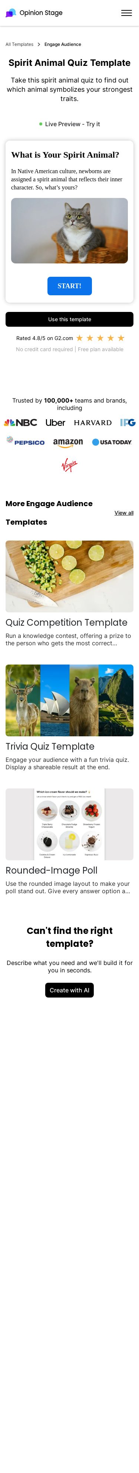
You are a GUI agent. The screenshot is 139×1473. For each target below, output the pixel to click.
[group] (69, 222)
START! (69, 286)
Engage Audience (62, 44)
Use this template (69, 319)
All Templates (19, 44)
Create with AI (69, 990)
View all (124, 513)
